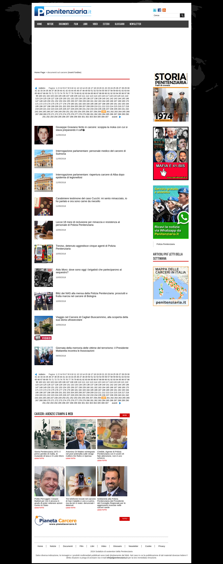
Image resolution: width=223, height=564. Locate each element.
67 (44, 93)
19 (99, 88)
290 (124, 113)
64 (129, 90)
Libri (87, 24)
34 (46, 90)
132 (70, 98)
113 (91, 95)
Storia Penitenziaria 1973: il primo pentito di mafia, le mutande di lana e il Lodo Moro (50, 451)
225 (58, 108)
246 (46, 111)
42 (68, 90)
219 (128, 106)
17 (93, 88)
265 (121, 111)
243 (128, 108)
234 (93, 108)
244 (38, 111)
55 (104, 90)
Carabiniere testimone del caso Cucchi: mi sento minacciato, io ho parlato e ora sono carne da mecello (93, 199)
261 (105, 111)
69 (49, 93)
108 (71, 95)
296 (63, 116)
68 (46, 93)
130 (62, 98)
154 (62, 101)
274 (62, 113)
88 (102, 93)
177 (58, 103)
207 (81, 106)
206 (78, 106)
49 (88, 90)
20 (102, 88)
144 (116, 98)
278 (78, 113)
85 (93, 93)
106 (63, 95)
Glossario (121, 24)
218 (124, 106)
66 (41, 93)
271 (50, 113)
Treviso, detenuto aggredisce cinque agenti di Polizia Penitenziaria (87, 246)
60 (118, 90)
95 (121, 93)
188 (101, 103)
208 (85, 106)
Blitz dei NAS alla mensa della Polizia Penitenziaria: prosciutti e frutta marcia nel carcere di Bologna (93, 293)
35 (49, 90)
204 (70, 106)
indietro (44, 88)
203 (66, 106)
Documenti (65, 24)
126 (46, 98)
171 (128, 101)
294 (55, 116)
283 (97, 113)
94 (118, 93)
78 (74, 93)
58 (113, 90)
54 (102, 90)
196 (39, 106)
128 (54, 98)
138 (93, 98)
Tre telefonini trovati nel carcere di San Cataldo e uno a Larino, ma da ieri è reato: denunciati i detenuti (82, 500)
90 (107, 93)
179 (66, 103)
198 (46, 106)
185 (89, 103)
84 (91, 93)
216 (116, 106)
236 (101, 108)
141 (105, 98)
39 (60, 90)
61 (121, 90)
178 (62, 103)
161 (89, 101)
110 (79, 95)
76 (68, 93)
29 (127, 88)
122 (125, 95)
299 (75, 116)
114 (94, 95)
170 (124, 101)
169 (120, 101)
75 (66, 93)
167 (112, 101)
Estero (108, 24)
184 (85, 103)
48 (85, 90)
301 (83, 116)
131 (66, 98)
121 (122, 95)
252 (69, 111)
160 (85, 101)
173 (43, 103)
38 (57, 90)
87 (99, 93)
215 (112, 106)
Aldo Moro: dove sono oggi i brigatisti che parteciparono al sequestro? (90, 270)
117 (106, 95)
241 (120, 108)
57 (110, 90)
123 (129, 95)
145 (120, 98)
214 (109, 106)
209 (89, 106)
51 (93, 90)
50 (91, 90)
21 (104, 88)
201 (58, 106)
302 (86, 116)
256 (85, 111)
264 (117, 111)
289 (120, 113)
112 (87, 95)
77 (71, 93)
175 (50, 103)
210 (93, 106)
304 (94, 116)
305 (98, 116)
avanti (113, 116)
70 (52, 93)
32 (41, 90)
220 (39, 108)
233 (89, 108)
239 (112, 108)
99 (37, 95)
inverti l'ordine (76, 72)
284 (101, 113)
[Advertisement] (111, 48)
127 (50, 98)
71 (55, 93)
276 (70, 113)
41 (66, 90)
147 (128, 98)
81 (82, 93)
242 (124, 108)
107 (67, 95)
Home (41, 24)
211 (97, 106)
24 (113, 88)
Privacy (162, 544)
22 (107, 88)
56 (107, 90)
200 (54, 106)
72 (57, 93)
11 (77, 88)
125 (43, 98)
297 (67, 116)
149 (43, 101)
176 (54, 103)
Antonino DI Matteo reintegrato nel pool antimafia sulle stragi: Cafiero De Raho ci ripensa (82, 451)
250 (62, 111)
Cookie (149, 544)
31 (38, 90)
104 (56, 95)
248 (54, 111)
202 (62, 106)
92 (113, 93)
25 (115, 88)
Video (96, 24)
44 (74, 90)
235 (97, 108)
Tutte (126, 517)
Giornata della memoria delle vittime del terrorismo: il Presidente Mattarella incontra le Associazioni (93, 348)
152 (54, 101)
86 (96, 93)
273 (58, 113)
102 (48, 95)
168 (116, 101)
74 (63, 93)
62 (124, 90)
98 (129, 93)
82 (85, 93)
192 (116, 103)
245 (42, 111)
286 (109, 113)
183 (81, 103)
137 (89, 98)
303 (90, 116)
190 (109, 103)
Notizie (52, 24)
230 (78, 108)
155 (66, 101)
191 (112, 103)
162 (93, 101)
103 (52, 95)
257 (89, 111)
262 (109, 111)
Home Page (41, 72)
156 (70, 101)
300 (79, 116)
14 (85, 88)
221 (43, 108)
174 (46, 103)
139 (97, 98)
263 (113, 111)
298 (71, 116)
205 (74, 106)
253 (73, 111)
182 (78, 103)
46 (80, 90)
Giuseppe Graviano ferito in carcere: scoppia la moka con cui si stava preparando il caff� (93, 128)
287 (112, 113)
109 (75, 95)
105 (60, 95)
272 (54, 113)
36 (52, 90)
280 (85, 113)
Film (78, 24)
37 (55, 90)
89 (104, 93)
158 (78, 101)
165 (105, 101)
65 (38, 93)
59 (115, 90)
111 (83, 95)
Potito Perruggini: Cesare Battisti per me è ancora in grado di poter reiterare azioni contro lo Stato (50, 500)
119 (114, 95)
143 (112, 98)
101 (44, 95)
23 (110, 88)
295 (59, 116)
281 (89, 113)
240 (116, 108)
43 (71, 90)
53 (99, 90)
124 (39, 98)
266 (125, 111)
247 (50, 111)
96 (124, 93)
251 (65, 111)
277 (74, 113)
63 (127, 90)
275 (66, 113)
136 (85, 98)
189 (105, 103)
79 (77, 93)
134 (78, 98)
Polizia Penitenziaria (164, 244)
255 (81, 111)
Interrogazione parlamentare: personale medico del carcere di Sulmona (92, 152)
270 (46, 113)
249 (58, 111)
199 (50, 106)
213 (105, 106)
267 (129, 111)
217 (120, 106)
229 (74, 108)
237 (105, 108)
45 (77, 90)
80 (80, 93)
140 (101, 98)
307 (106, 116)
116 (102, 95)
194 (124, 103)
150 (46, 101)
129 (58, 98)
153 (58, 101)
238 (109, 108)
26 (118, 88)
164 (101, 101)
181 (74, 103)
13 (82, 88)
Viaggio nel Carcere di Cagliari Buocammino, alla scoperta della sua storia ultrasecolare (93, 317)
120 (118, 95)
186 (93, 103)
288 (116, 113)
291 (128, 113)
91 (110, 93)
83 (88, 93)
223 (50, 108)
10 (74, 88)
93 (115, 93)
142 (109, 98)
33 (44, 90)
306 (102, 116)
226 (62, 108)
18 (96, 88)
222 (46, 108)
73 (60, 93)
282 (93, 113)
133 (74, 98)
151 (50, 101)
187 (97, 103)
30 (129, 88)
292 (48, 116)
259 (96, 111)
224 (54, 108)
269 (43, 113)
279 (81, 113)
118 (110, 95)
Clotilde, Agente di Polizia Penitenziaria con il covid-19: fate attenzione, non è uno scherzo (112, 452)
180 (70, 103)
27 (121, 88)
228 (70, 108)
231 (81, 108)
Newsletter (137, 24)
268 (39, 113)
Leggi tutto (41, 456)
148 (39, 101)
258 (93, 111)
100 (40, 95)
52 (96, 90)
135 (81, 98)
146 (124, 98)
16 (91, 88)
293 (52, 116)
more (126, 413)
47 (82, 90)
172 (39, 103)
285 (105, 113)
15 (88, 88)
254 (77, 111)
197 (43, 106)
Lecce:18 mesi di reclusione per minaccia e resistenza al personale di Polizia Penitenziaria (89, 222)
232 (85, 108)
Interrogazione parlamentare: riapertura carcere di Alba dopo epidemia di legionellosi (91, 175)
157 (74, 101)
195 (128, 103)
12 (80, 88)
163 (97, 101)
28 (124, 88)
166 (109, 101)
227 (66, 108)
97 (127, 93)
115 (98, 95)
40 (63, 90)
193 (120, 103)
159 (81, 101)
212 (101, 106)
